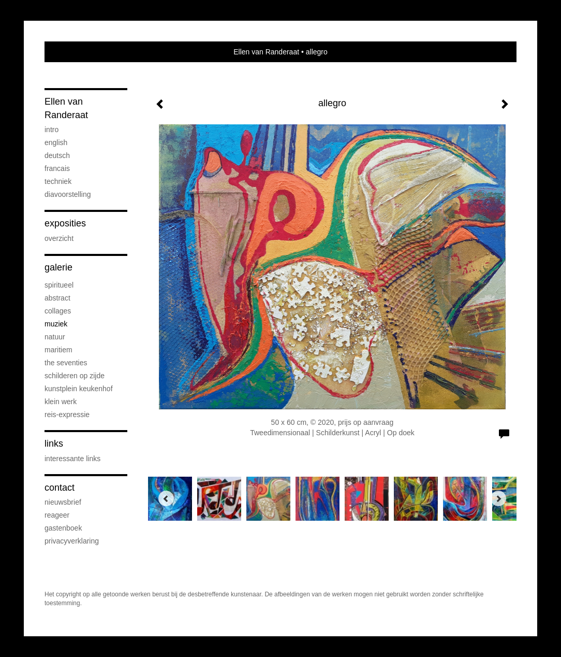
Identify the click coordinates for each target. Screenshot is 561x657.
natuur (55, 337)
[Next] (498, 498)
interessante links (72, 458)
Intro (51, 129)
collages (58, 311)
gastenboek (63, 528)
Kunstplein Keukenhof (79, 388)
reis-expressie (67, 414)
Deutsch (57, 155)
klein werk (61, 401)
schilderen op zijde (75, 376)
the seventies (66, 363)
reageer (57, 515)
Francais (57, 168)
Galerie (58, 267)
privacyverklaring (72, 541)
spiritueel (59, 285)
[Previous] (166, 498)
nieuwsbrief (63, 502)
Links (54, 443)
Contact (60, 487)
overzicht (59, 238)
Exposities (65, 223)
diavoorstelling (68, 194)
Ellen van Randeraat (266, 52)
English (56, 142)
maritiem (58, 350)
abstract (57, 298)
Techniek (58, 181)
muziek (56, 324)
